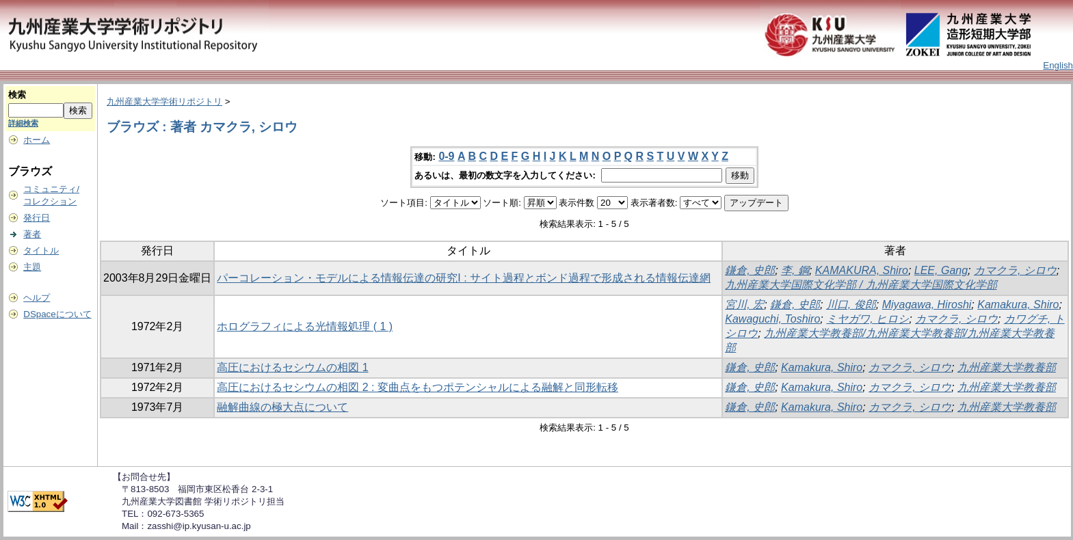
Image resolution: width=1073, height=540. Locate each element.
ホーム (36, 140)
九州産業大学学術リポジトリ (164, 101)
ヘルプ (36, 298)
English (1058, 65)
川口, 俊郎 (851, 304)
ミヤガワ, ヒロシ (867, 319)
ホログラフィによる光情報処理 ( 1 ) (305, 326)
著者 (32, 234)
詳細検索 (23, 123)
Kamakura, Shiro (1018, 304)
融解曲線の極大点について (282, 407)
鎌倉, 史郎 (750, 270)
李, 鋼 (795, 270)
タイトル (41, 250)
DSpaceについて (57, 314)
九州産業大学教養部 (1006, 367)
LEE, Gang (941, 270)
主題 (32, 267)
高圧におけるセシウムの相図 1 (292, 367)
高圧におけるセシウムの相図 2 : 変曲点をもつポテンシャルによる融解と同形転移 (417, 387)
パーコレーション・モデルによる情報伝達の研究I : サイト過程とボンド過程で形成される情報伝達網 (464, 278)
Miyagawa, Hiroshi (927, 304)
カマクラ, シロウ (1015, 270)
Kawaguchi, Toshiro (772, 319)
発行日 (36, 218)
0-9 (446, 156)
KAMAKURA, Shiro (861, 270)
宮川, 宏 (744, 304)
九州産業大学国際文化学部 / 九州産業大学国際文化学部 (860, 285)
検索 (17, 95)
